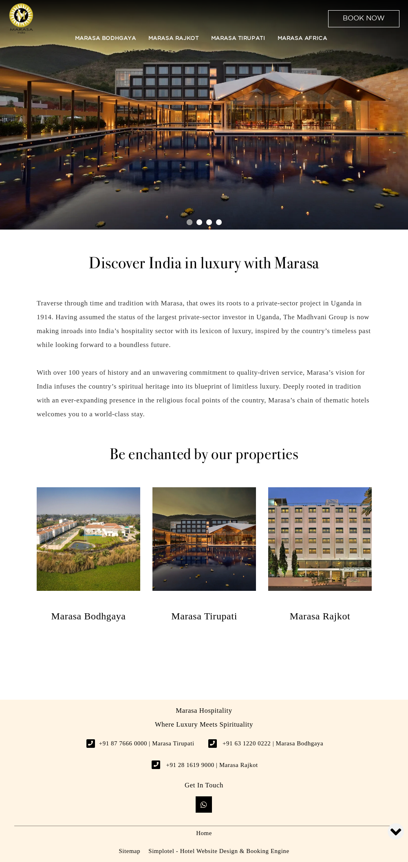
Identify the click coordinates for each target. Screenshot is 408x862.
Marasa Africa (302, 38)
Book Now (364, 18)
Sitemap (129, 851)
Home (204, 833)
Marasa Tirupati (238, 38)
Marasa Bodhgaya (105, 38)
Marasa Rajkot (173, 38)
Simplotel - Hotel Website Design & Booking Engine (218, 851)
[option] (88, 554)
